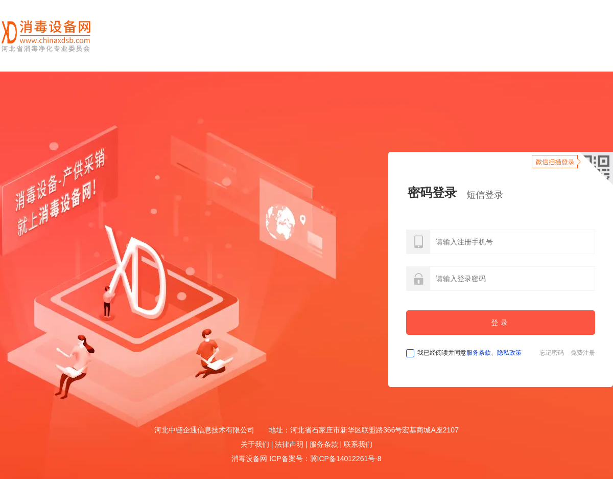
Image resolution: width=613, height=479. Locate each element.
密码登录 (432, 192)
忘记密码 (551, 352)
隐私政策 (509, 352)
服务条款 (478, 352)
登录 (500, 322)
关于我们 (255, 444)
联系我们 (358, 444)
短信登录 (484, 195)
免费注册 (583, 352)
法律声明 (289, 444)
